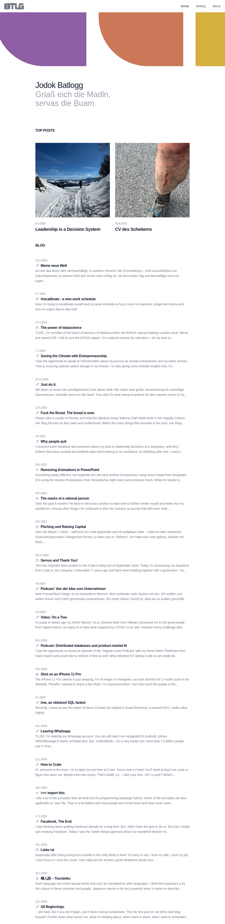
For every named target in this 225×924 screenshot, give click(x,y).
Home (185, 6)
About (216, 6)
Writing (200, 6)
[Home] (14, 6)
